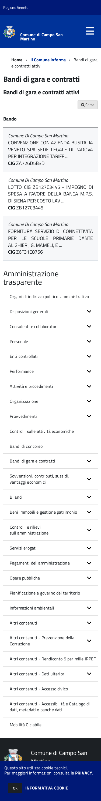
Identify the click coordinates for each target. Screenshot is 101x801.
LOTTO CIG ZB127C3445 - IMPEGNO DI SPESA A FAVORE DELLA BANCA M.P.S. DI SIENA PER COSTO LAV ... (50, 193)
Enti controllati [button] (24, 356)
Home (17, 60)
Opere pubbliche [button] (25, 578)
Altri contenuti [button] (23, 623)
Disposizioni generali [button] (29, 311)
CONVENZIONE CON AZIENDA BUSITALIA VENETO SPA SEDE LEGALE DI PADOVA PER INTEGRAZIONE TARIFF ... (50, 149)
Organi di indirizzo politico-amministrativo (49, 296)
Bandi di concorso (26, 446)
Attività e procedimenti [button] (31, 386)
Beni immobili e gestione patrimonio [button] (43, 512)
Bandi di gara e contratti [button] (32, 461)
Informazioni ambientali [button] (32, 608)
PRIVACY (83, 773)
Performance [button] (22, 371)
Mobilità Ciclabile (25, 724)
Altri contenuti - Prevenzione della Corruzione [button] (42, 640)
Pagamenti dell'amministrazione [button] (40, 563)
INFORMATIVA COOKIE (46, 788)
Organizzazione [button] (24, 401)
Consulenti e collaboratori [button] (34, 326)
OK (15, 788)
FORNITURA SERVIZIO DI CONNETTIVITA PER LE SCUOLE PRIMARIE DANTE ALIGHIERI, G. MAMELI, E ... (50, 238)
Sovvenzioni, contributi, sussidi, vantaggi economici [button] (39, 479)
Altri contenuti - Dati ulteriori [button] (37, 674)
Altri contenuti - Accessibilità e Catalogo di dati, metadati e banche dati (50, 707)
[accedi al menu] (90, 31)
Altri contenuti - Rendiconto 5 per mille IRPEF (53, 659)
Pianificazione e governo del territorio (45, 593)
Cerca (87, 104)
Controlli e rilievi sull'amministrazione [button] (29, 530)
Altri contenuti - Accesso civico (39, 689)
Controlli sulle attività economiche (42, 431)
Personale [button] (19, 341)
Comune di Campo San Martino (41, 36)
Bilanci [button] (16, 497)
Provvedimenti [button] (23, 416)
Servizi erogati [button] (23, 548)
